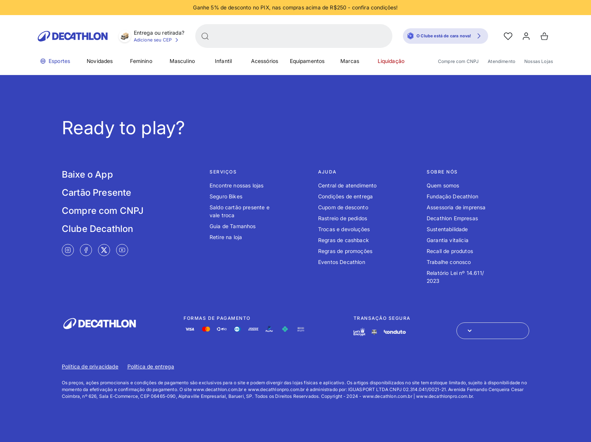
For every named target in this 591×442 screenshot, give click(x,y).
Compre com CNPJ (458, 61)
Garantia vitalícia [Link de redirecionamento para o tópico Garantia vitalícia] (448, 240)
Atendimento (501, 61)
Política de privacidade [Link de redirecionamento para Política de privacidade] (90, 366)
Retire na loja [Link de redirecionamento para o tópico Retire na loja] (226, 237)
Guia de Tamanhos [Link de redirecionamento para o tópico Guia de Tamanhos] (233, 226)
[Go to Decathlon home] (73, 36)
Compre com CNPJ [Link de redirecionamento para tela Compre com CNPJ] (103, 210)
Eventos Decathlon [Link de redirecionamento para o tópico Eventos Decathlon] (341, 262)
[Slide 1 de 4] (295, 7)
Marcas (349, 61)
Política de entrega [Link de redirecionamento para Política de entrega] (150, 366)
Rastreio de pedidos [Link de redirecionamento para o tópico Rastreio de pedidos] (342, 218)
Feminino (141, 61)
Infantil (223, 61)
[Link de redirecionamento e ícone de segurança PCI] (374, 332)
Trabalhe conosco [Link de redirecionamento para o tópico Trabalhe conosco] (449, 262)
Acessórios (265, 61)
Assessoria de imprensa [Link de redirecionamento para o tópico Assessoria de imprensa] (456, 207)
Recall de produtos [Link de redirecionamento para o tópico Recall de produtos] (450, 251)
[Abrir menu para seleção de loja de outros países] (492, 330)
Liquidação (391, 61)
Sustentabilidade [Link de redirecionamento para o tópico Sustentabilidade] (447, 229)
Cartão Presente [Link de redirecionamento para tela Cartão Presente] (96, 192)
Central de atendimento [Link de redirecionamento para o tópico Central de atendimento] (347, 185)
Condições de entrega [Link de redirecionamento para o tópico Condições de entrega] (345, 196)
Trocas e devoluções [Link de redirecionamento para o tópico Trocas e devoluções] (344, 229)
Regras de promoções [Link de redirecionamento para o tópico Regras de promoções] (345, 251)
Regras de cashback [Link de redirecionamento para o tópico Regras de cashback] (343, 240)
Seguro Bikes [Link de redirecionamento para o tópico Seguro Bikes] (226, 196)
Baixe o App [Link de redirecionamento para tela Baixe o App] (87, 174)
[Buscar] (205, 36)
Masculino (182, 61)
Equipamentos (307, 61)
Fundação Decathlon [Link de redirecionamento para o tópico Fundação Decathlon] (452, 196)
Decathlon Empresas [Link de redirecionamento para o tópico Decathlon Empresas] (452, 218)
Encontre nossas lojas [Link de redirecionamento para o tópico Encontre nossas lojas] (236, 185)
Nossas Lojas (538, 61)
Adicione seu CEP (157, 40)
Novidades (100, 61)
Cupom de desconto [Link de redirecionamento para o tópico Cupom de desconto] (343, 207)
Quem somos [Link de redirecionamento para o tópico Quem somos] (443, 185)
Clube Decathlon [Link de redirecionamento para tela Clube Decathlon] (97, 228)
